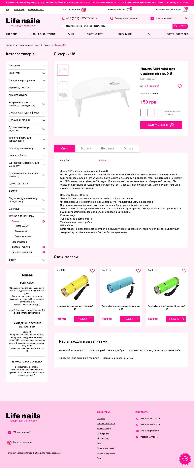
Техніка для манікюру (21, 215)
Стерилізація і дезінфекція (24, 112)
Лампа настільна (23, 236)
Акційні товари (104, 428)
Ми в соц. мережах (74, 10)
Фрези (12, 259)
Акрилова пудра (18, 94)
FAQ (99, 443)
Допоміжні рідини (19, 119)
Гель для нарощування (22, 80)
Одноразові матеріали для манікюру (24, 164)
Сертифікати (103, 433)
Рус (186, 18)
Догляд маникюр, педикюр (19, 129)
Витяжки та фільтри (22, 252)
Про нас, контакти (106, 423)
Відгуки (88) (103, 438)
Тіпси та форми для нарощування (20, 139)
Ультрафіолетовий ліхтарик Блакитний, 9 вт (121, 307)
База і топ (14, 72)
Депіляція (14, 208)
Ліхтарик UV (21, 231)
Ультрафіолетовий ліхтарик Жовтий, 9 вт (75, 307)
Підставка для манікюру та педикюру (23, 200)
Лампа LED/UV (22, 226)
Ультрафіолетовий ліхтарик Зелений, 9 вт (166, 307)
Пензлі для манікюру (21, 148)
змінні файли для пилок (72, 350)
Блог (99, 458)
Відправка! (27, 282)
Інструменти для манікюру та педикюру (22, 104)
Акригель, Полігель (20, 87)
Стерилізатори (19, 242)
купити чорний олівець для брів (107, 350)
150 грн (61, 318)
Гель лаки (14, 65)
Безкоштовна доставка (27, 361)
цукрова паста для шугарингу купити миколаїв (154, 350)
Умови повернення (106, 453)
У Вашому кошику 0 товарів (171, 10)
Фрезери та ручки (21, 247)
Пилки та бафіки (18, 155)
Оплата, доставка (105, 448)
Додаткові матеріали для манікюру (23, 175)
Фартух (13, 190)
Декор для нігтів (18, 183)
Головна (101, 419)
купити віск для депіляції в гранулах (79, 358)
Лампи (15, 221)
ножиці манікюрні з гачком (118, 358)
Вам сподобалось (120, 10)
